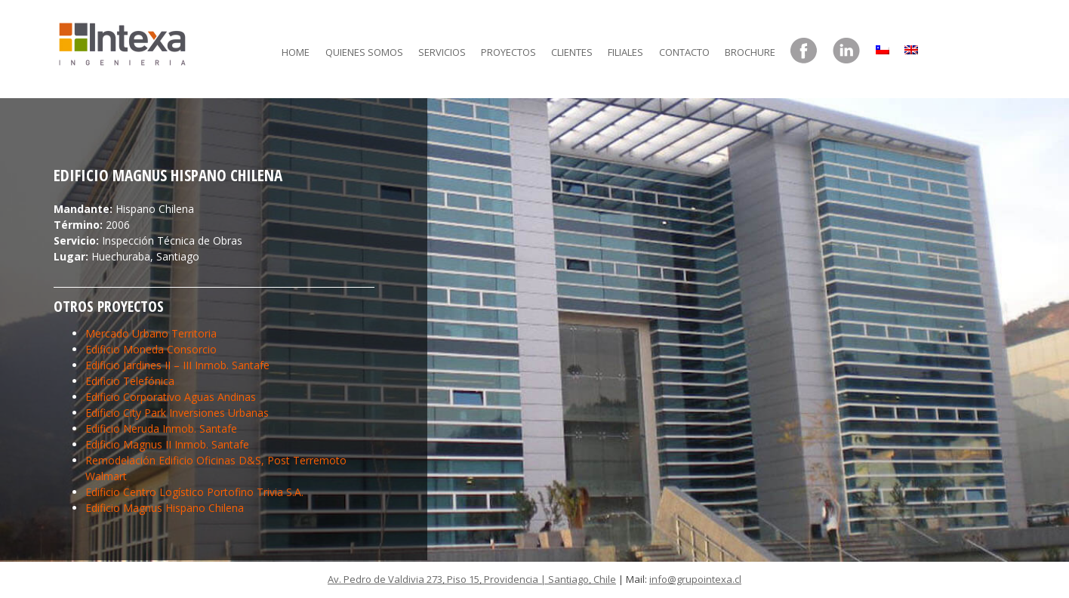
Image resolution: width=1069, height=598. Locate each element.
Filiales (625, 52)
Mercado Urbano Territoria (151, 333)
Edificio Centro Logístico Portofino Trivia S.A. (194, 492)
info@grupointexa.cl (695, 579)
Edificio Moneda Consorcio (151, 349)
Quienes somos (364, 52)
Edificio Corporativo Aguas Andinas (170, 397)
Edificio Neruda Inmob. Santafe (161, 428)
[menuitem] (882, 46)
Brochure (750, 52)
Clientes (572, 52)
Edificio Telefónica (129, 381)
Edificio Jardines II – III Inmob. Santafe (177, 365)
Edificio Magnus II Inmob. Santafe (167, 444)
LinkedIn (846, 51)
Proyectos (508, 52)
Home (296, 52)
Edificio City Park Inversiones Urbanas (177, 412)
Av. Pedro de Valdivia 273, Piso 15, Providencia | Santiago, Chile (472, 579)
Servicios (442, 52)
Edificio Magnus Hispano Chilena (164, 508)
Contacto (684, 52)
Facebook (804, 51)
